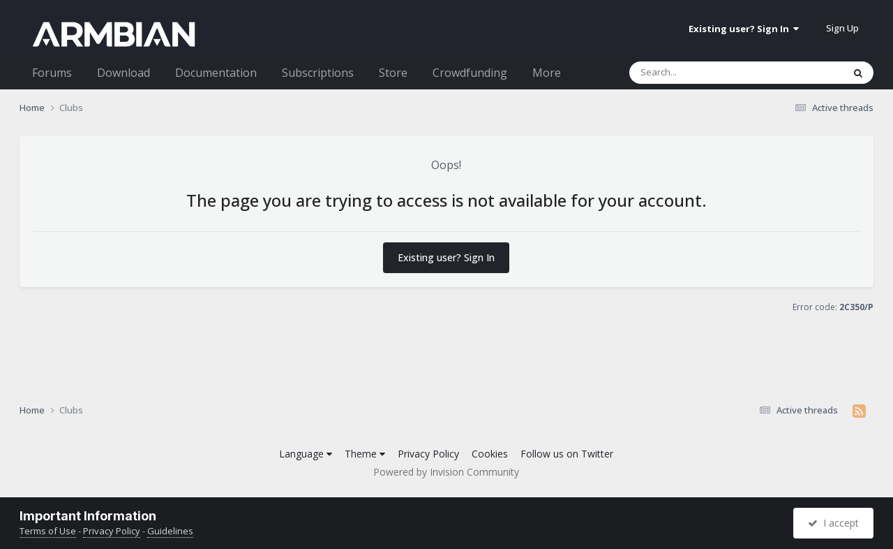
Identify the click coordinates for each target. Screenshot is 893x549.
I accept (833, 522)
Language (305, 453)
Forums (52, 72)
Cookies (490, 453)
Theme (365, 453)
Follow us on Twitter (566, 453)
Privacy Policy (428, 453)
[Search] (699, 72)
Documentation (216, 72)
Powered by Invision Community (446, 471)
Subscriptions (318, 72)
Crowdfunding (470, 72)
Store (393, 72)
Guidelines (170, 531)
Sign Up (842, 28)
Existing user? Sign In (744, 28)
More (546, 72)
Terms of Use (48, 531)
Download (123, 72)
